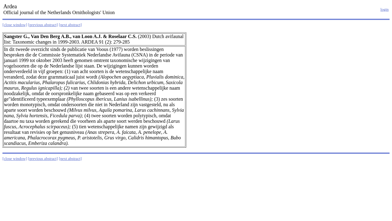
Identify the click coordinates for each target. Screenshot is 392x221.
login (384, 9)
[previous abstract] (43, 24)
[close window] (14, 24)
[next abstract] (70, 24)
